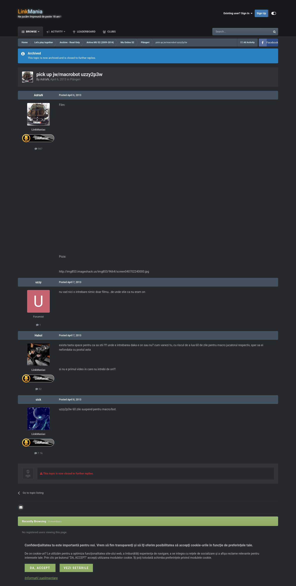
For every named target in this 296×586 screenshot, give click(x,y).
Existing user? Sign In (238, 13)
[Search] (231, 31)
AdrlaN (44, 79)
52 (38, 389)
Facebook (272, 42)
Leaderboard (85, 31)
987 (38, 148)
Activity (57, 31)
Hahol (38, 335)
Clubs (111, 31)
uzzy (38, 282)
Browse (31, 31)
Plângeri (75, 79)
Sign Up (261, 13)
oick (38, 399)
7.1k (38, 453)
